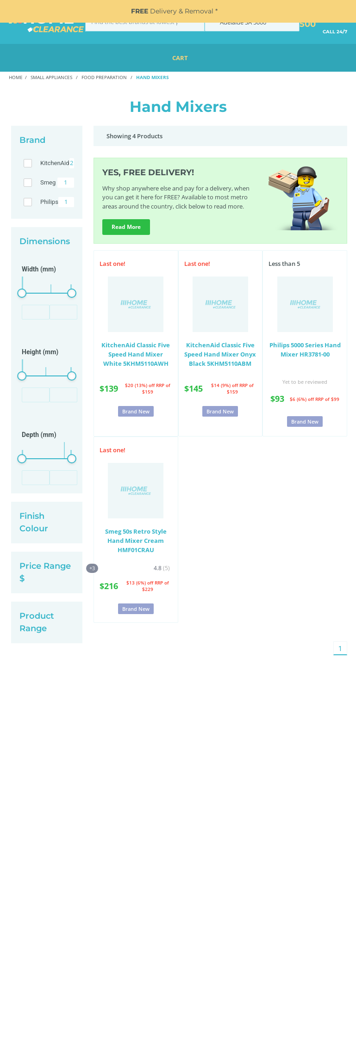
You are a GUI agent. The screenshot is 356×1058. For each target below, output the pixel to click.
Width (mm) (39, 269)
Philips (49, 201)
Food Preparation (104, 77)
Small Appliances (52, 77)
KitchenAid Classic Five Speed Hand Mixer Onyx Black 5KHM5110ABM (220, 354)
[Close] (344, 11)
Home (16, 77)
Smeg (48, 182)
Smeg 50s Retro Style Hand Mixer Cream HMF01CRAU (136, 540)
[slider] (21, 293)
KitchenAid (54, 163)
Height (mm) (40, 352)
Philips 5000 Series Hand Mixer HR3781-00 (305, 349)
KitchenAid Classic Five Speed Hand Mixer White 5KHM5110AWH (135, 354)
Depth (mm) (39, 434)
